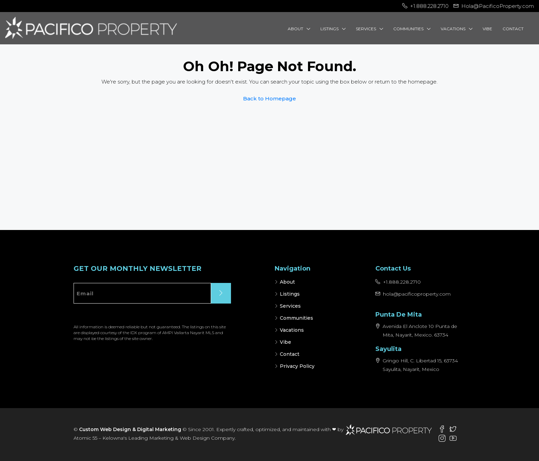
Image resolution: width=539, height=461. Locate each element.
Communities (408, 28)
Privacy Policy (297, 366)
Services (366, 28)
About (295, 28)
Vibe (487, 28)
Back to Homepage (269, 98)
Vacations (453, 28)
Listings (329, 28)
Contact (513, 28)
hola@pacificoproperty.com (417, 294)
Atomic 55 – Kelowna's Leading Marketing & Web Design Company (154, 438)
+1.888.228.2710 (402, 282)
